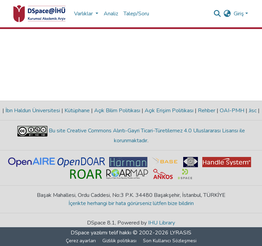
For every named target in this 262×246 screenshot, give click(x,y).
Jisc (252, 110)
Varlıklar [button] (84, 13)
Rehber (206, 110)
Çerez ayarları (81, 240)
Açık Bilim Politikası (117, 110)
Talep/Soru (136, 13)
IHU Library (161, 223)
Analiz (111, 13)
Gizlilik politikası (119, 240)
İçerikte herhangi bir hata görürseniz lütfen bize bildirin (131, 203)
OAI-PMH (232, 110)
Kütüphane (77, 110)
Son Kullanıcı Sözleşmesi (169, 240)
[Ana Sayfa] (39, 13)
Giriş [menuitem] (239, 13)
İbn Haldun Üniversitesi (32, 110)
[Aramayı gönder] (217, 14)
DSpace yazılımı (89, 232)
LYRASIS (180, 232)
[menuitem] (227, 14)
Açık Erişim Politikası (169, 110)
